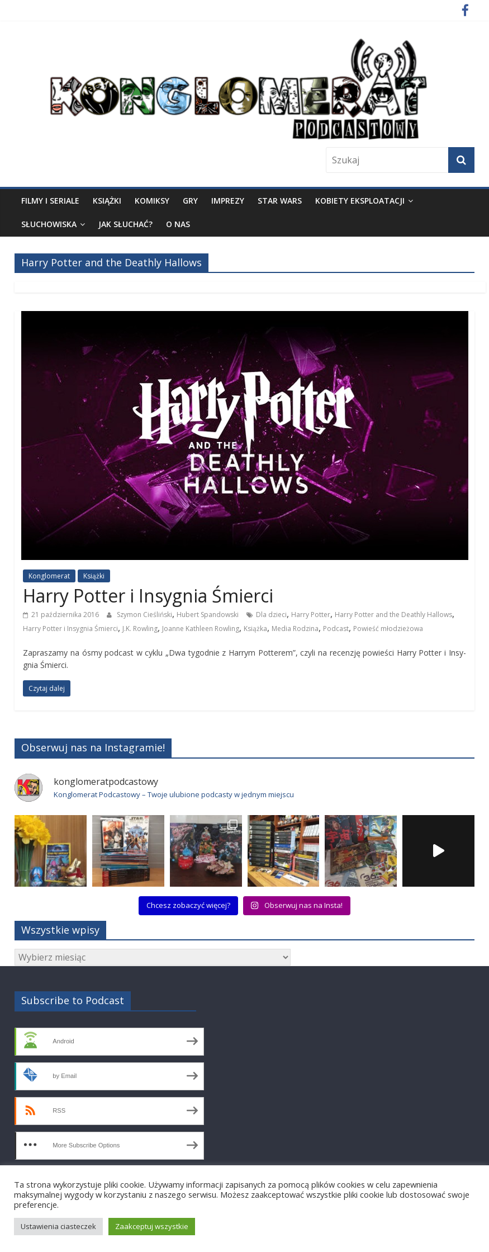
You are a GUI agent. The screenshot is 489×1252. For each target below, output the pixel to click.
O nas (178, 224)
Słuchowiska (49, 224)
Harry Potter (310, 614)
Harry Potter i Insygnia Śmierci (148, 595)
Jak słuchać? (125, 224)
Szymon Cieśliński (144, 614)
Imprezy (227, 200)
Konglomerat (49, 576)
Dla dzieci (271, 614)
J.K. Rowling (140, 628)
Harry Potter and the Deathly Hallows (393, 614)
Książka (255, 628)
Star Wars (280, 200)
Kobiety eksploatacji (360, 200)
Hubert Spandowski (208, 614)
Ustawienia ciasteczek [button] (58, 1226)
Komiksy (152, 200)
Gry (190, 200)
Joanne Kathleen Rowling (200, 628)
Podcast (336, 628)
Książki (107, 200)
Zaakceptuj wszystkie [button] (151, 1226)
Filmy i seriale (50, 200)
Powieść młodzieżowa (388, 628)
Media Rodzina (295, 628)
